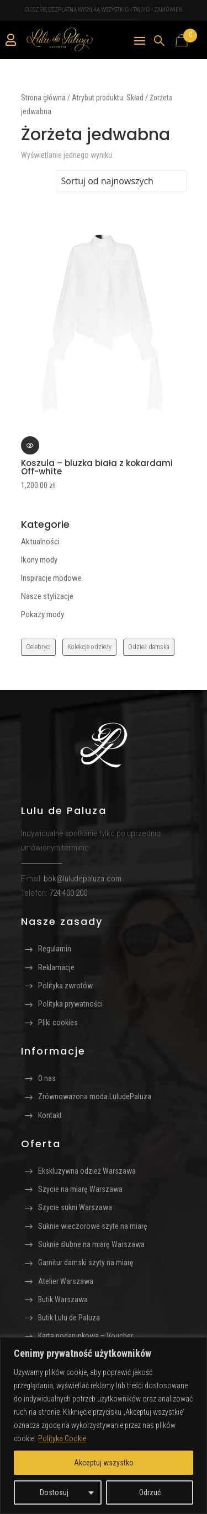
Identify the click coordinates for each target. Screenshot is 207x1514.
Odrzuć (150, 1492)
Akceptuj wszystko (104, 1462)
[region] (103, 1425)
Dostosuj (54, 1492)
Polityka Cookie (62, 1438)
